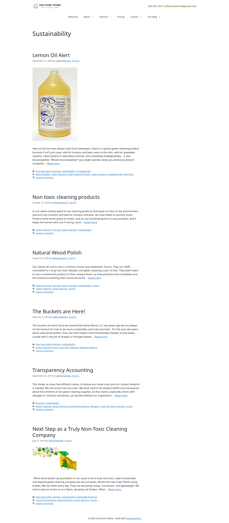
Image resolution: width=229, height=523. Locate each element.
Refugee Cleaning (88, 347)
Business (40, 403)
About (90, 16)
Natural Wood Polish (57, 252)
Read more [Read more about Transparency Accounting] (121, 395)
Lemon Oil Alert (51, 55)
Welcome (73, 16)
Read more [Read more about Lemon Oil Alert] (53, 163)
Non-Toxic (128, 174)
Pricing (121, 16)
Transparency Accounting (63, 370)
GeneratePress (133, 518)
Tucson (95, 285)
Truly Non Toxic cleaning (113, 406)
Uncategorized (83, 171)
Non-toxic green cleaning (48, 171)
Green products (99, 174)
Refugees (94, 406)
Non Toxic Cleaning (68, 347)
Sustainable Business (86, 497)
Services (106, 16)
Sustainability (68, 171)
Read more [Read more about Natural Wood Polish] (94, 278)
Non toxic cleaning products (66, 196)
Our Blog (156, 16)
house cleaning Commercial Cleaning (70, 406)
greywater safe (115, 174)
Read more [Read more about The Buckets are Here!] (101, 336)
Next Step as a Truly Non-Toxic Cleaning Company (80, 431)
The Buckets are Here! (59, 311)
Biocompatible (43, 174)
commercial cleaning (46, 500)
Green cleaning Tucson (79, 174)
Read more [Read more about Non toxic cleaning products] (90, 222)
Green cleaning (43, 230)
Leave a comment (44, 177)
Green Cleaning (59, 174)
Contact (137, 16)
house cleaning (59, 288)
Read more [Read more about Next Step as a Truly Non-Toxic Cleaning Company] (114, 489)
